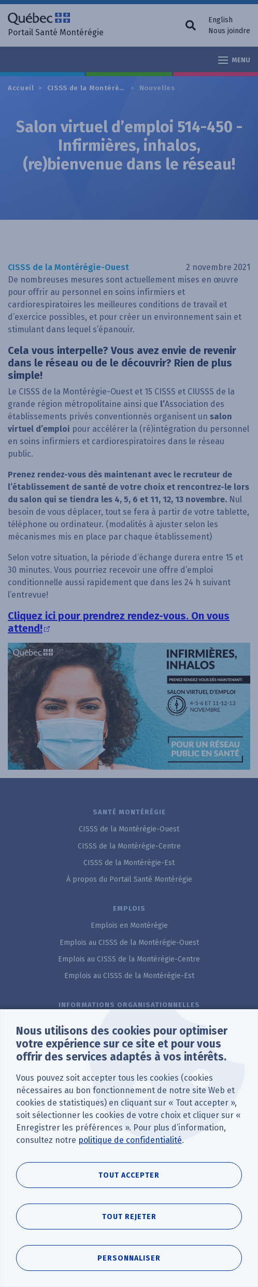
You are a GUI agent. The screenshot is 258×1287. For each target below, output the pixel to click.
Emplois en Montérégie (129, 925)
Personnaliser (129, 1258)
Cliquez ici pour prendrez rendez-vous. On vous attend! (119, 622)
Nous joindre (229, 30)
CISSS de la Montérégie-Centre (129, 846)
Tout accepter (129, 1175)
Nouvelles (157, 88)
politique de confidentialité (130, 1140)
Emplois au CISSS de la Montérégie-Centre (129, 959)
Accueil (21, 88)
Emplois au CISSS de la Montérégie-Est (129, 975)
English (220, 20)
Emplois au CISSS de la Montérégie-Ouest (129, 942)
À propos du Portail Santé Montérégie (129, 879)
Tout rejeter (129, 1216)
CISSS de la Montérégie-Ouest (101, 88)
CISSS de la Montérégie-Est (129, 862)
